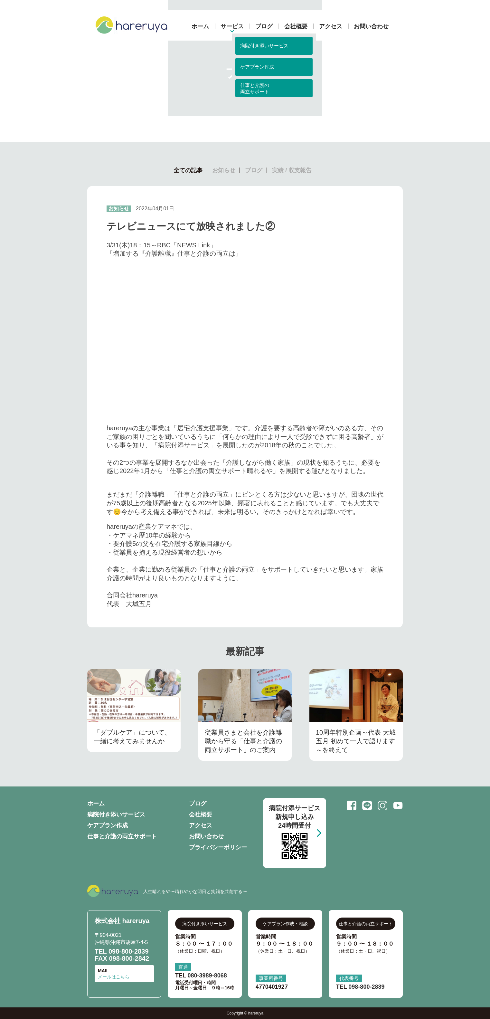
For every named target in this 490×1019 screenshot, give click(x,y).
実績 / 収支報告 (292, 170)
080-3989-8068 (207, 975)
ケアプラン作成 (107, 825)
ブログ (264, 26)
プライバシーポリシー (218, 847)
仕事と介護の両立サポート (122, 836)
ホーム (200, 26)
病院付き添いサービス (116, 814)
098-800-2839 (128, 951)
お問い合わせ (371, 26)
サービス (232, 26)
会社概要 (295, 26)
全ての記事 (188, 170)
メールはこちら (113, 977)
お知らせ (223, 170)
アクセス (330, 26)
